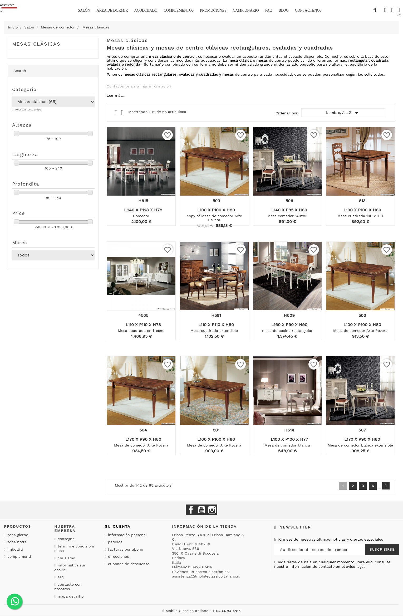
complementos (179, 10)
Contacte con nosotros (68, 586)
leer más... (116, 95)
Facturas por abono (125, 549)
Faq (268, 10)
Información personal (127, 535)
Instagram (212, 510)
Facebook (191, 510)
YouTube (201, 510)
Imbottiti (14, 549)
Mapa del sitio (69, 596)
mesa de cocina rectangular (287, 330)
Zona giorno (17, 535)
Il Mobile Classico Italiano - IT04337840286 (201, 611)
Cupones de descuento (128, 564)
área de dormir (112, 10)
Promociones (213, 10)
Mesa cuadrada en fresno (141, 330)
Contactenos (308, 10)
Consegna (65, 539)
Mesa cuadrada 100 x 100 (360, 216)
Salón (84, 10)
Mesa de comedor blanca (287, 445)
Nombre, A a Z (343, 113)
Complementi (18, 556)
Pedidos (114, 542)
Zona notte (16, 542)
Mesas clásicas (36, 44)
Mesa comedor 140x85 (287, 216)
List (122, 114)
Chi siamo (65, 558)
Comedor (141, 216)
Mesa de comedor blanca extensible (360, 445)
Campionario (246, 10)
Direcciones (118, 556)
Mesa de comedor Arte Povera (360, 330)
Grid (116, 113)
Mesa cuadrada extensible (214, 330)
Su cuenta (117, 526)
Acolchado (146, 10)
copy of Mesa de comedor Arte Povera (214, 218)
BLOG (284, 10)
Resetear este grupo (27, 109)
